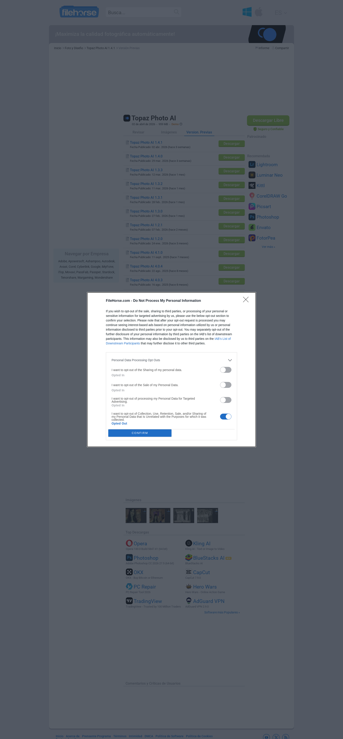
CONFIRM (140, 433)
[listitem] (171, 360)
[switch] (225, 370)
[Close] (247, 301)
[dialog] (171, 369)
